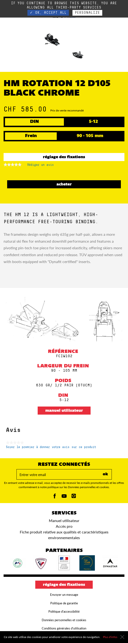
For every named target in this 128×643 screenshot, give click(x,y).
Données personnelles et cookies (64, 620)
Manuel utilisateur (64, 411)
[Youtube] (64, 497)
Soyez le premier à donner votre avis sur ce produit (51, 447)
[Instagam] (74, 497)
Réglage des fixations (64, 157)
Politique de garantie (64, 603)
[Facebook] (54, 497)
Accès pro (64, 526)
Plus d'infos (110, 637)
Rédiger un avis (40, 166)
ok (105, 474)
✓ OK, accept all (48, 12)
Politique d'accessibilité (64, 611)
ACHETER (64, 184)
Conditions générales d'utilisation (64, 628)
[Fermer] (122, 637)
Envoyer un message (64, 595)
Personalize (87, 12)
